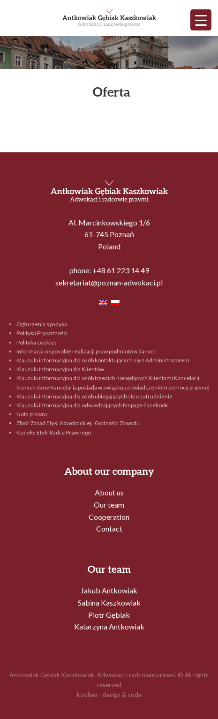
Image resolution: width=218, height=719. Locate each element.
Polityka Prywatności (42, 333)
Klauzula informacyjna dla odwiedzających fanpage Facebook (92, 405)
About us (109, 492)
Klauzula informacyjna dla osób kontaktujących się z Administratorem (102, 360)
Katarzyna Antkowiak (109, 626)
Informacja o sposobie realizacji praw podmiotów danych (86, 351)
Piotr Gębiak (109, 614)
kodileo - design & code (109, 694)
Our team (109, 504)
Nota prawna (32, 414)
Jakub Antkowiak (109, 590)
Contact (109, 528)
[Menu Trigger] (200, 19)
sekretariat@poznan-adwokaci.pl (109, 282)
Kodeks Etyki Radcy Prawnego (53, 432)
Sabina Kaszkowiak (109, 602)
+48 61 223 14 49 (120, 270)
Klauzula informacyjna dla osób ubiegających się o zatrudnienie (94, 396)
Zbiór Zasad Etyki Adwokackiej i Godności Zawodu (78, 423)
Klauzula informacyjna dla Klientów (60, 369)
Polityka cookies (36, 342)
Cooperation (109, 516)
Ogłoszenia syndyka (41, 324)
